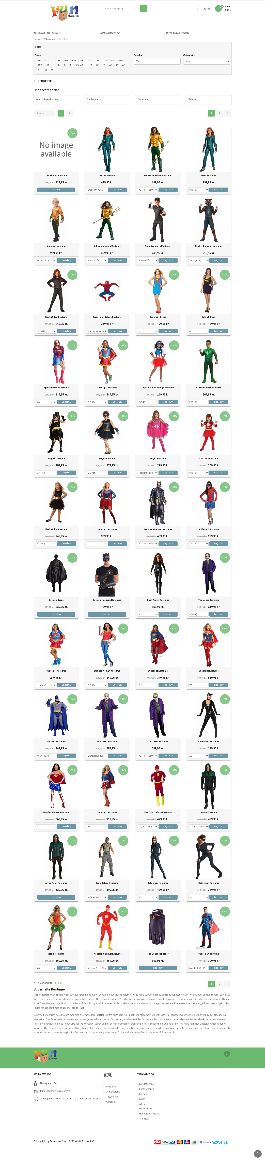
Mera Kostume (107, 188)
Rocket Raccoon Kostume (208, 259)
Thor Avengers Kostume (158, 259)
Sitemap (140, 1131)
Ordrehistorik (112, 1104)
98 (58, 73)
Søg (143, 8)
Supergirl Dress (158, 330)
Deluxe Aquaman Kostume (158, 188)
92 (52, 73)
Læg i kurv (56, 202)
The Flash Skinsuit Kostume (107, 967)
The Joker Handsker (158, 967)
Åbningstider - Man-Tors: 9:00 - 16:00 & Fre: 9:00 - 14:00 (69, 1111)
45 (45, 82)
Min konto (111, 1099)
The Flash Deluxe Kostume (158, 825)
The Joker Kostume (208, 613)
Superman (143, 112)
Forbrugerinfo (140, 1101)
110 (74, 73)
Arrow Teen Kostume (56, 896)
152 (40, 78)
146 (121, 73)
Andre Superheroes (47, 112)
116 (82, 73)
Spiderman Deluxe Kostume (107, 330)
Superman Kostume (208, 967)
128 (97, 73)
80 (39, 73)
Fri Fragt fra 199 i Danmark (46, 46)
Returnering (112, 1109)
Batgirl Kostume (56, 471)
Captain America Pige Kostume (158, 401)
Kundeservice (140, 1096)
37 (97, 78)
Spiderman (93, 112)
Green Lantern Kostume (208, 401)
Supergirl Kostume (107, 401)
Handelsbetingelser (140, 1126)
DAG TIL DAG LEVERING (177, 46)
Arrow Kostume (209, 825)
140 (113, 73)
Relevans (40, 126)
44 (39, 82)
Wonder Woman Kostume (107, 684)
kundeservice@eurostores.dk (55, 1103)
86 (45, 73)
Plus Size (81, 78)
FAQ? (140, 1112)
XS (47, 78)
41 (117, 78)
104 (66, 73)
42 (123, 78)
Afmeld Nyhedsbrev (140, 1119)
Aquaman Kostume (56, 259)
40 (110, 78)
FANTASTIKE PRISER (110, 46)
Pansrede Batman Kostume (158, 542)
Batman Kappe (56, 613)
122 (89, 73)
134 (105, 73)
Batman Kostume (56, 754)
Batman (193, 112)
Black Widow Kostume (56, 330)
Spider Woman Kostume (56, 401)
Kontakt (140, 1107)
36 (91, 78)
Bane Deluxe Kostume (107, 896)
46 (52, 82)
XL (70, 78)
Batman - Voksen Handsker (107, 613)
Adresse (110, 1114)
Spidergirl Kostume (208, 542)
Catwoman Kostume (208, 754)
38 (104, 78)
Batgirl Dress (208, 330)
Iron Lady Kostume (209, 471)
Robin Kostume (56, 967)
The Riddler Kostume (56, 188)
